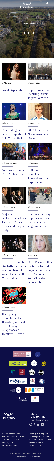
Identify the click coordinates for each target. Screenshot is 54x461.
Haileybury (23, 24)
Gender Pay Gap (36, 442)
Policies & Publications (11, 433)
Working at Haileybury (38, 433)
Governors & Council (10, 439)
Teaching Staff (7, 442)
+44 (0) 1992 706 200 (40, 420)
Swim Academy (35, 445)
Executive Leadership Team (13, 436)
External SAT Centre (10, 445)
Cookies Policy (21, 457)
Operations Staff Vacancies (40, 439)
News (32, 24)
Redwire (37, 457)
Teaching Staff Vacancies (39, 436)
